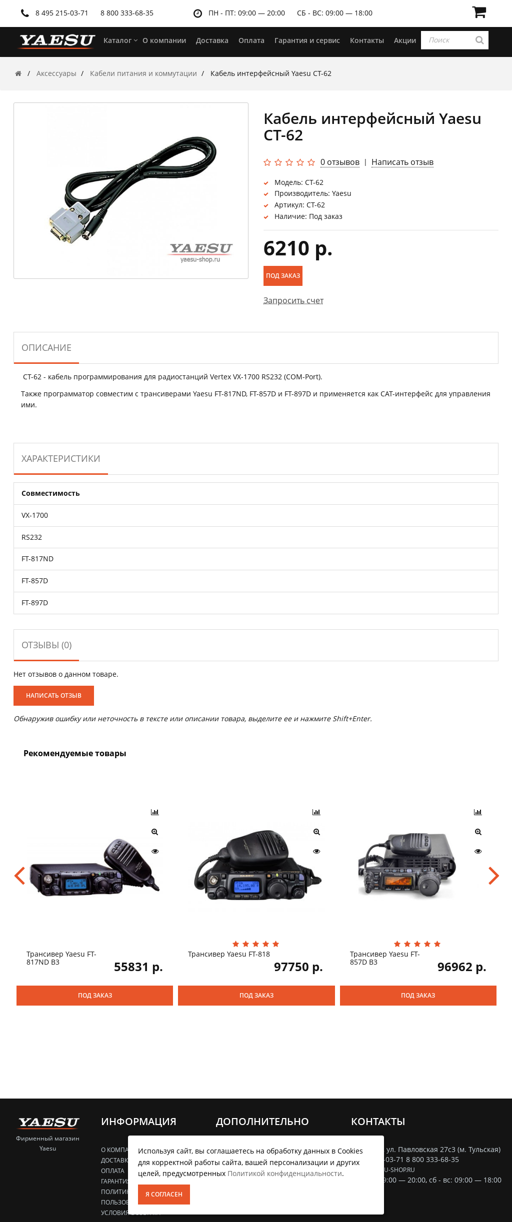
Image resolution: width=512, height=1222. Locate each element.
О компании (121, 1150)
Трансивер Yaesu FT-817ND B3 (61, 957)
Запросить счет (294, 300)
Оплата (112, 1171)
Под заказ (283, 275)
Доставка (116, 1160)
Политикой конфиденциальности (285, 1173)
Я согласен (164, 1194)
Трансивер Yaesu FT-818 (229, 954)
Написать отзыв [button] (54, 695)
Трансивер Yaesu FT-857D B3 (385, 957)
